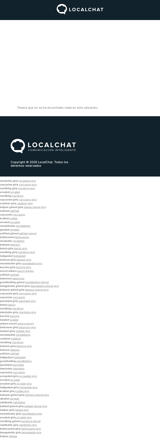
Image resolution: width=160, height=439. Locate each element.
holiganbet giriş (28, 387)
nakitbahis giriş (28, 424)
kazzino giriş (23, 267)
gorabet (14, 229)
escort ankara (25, 270)
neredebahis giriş (32, 263)
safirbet (14, 210)
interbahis (18, 368)
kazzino (14, 316)
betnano (15, 244)
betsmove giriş (27, 327)
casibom (16, 338)
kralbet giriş (22, 391)
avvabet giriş (24, 383)
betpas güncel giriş (35, 207)
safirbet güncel (27, 233)
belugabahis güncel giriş (44, 286)
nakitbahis (19, 402)
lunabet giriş (23, 331)
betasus (15, 349)
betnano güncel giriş (37, 394)
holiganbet (19, 255)
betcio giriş (20, 248)
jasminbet (18, 364)
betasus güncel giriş (37, 289)
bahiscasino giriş (31, 428)
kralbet (13, 218)
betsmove (18, 278)
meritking (17, 195)
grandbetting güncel (37, 282)
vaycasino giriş (28, 184)
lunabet (14, 319)
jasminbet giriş (27, 301)
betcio (11, 304)
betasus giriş (23, 259)
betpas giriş (22, 409)
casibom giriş (25, 203)
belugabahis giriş (31, 432)
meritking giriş (26, 188)
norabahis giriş (27, 180)
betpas (13, 436)
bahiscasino (22, 237)
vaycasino (19, 214)
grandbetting (23, 361)
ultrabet (14, 398)
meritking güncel (31, 421)
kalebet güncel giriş (35, 406)
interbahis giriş (27, 312)
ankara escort (25, 323)
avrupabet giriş (28, 376)
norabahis (18, 240)
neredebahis (23, 225)
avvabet (15, 192)
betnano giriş (24, 346)
